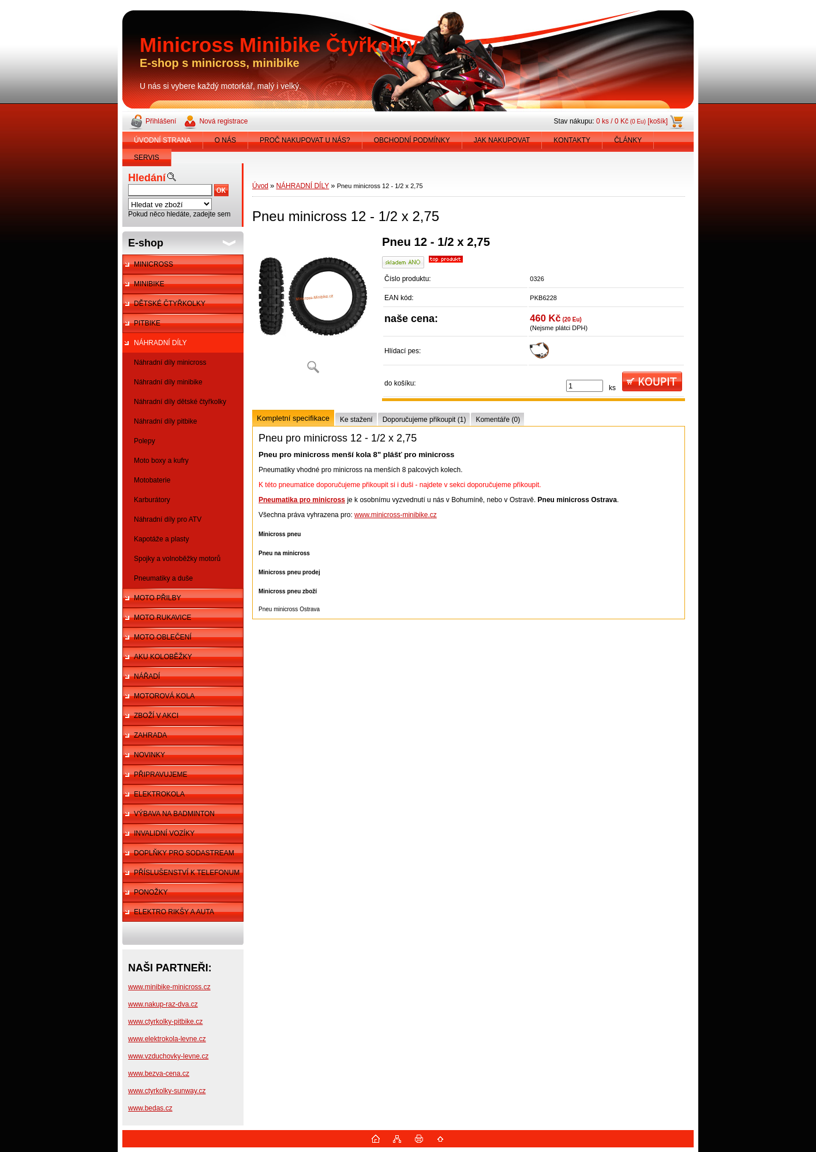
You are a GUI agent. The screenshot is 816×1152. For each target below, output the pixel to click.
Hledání (147, 178)
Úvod (260, 186)
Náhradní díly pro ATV (167, 519)
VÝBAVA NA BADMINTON (174, 814)
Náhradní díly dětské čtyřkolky (180, 402)
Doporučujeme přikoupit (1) (424, 420)
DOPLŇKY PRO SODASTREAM (184, 853)
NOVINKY (149, 755)
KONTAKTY (571, 140)
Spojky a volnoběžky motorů (177, 559)
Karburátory (152, 500)
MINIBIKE (149, 284)
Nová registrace (223, 121)
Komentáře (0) (498, 420)
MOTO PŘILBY (157, 598)
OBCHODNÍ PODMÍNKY (412, 140)
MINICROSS (153, 264)
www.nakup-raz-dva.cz (163, 1004)
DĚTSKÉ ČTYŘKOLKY (169, 304)
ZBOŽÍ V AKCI (156, 716)
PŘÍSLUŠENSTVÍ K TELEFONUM (186, 873)
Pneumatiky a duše (163, 578)
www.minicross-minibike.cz (395, 515)
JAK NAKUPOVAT (502, 140)
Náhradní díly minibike (168, 382)
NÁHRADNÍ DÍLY (160, 343)
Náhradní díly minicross (170, 362)
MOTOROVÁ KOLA (164, 696)
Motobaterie (152, 480)
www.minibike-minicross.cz (169, 987)
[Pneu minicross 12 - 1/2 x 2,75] (313, 308)
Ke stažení (356, 420)
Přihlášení (160, 121)
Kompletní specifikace (293, 418)
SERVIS (146, 158)
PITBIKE (147, 323)
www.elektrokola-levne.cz (167, 1039)
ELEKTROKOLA (159, 794)
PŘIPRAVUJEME (160, 775)
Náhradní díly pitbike (165, 421)
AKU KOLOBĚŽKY (163, 657)
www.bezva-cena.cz (158, 1073)
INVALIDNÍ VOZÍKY (164, 833)
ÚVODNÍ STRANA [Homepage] (162, 140)
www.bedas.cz (150, 1108)
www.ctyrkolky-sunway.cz (166, 1091)
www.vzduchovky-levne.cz (168, 1056)
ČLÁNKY (628, 140)
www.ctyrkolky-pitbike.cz (165, 1022)
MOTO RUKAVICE (163, 618)
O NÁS (225, 140)
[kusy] (584, 386)
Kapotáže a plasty (161, 539)
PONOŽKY (151, 892)
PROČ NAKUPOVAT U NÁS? (305, 140)
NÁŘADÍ (147, 676)
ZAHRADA (150, 735)
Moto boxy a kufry (161, 461)
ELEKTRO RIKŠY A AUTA (174, 912)
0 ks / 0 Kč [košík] (632, 121)
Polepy (144, 441)
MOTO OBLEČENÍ (163, 637)
